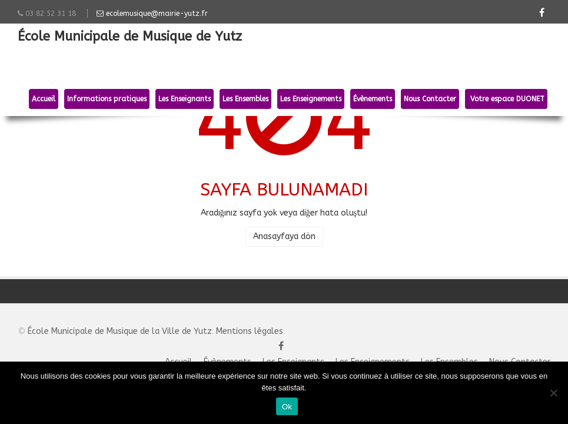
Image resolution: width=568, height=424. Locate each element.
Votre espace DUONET (506, 99)
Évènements (372, 99)
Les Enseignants (184, 99)
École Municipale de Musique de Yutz (130, 37)
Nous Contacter (430, 99)
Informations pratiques (107, 99)
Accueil (43, 99)
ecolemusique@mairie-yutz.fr (152, 13)
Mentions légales (249, 331)
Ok (287, 406)
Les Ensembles (245, 99)
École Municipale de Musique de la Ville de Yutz (120, 331)
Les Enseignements (310, 99)
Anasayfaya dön (284, 236)
